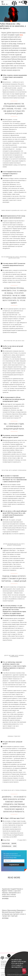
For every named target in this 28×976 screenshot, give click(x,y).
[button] (9, 955)
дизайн (14, 843)
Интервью (5, 898)
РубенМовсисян (7, 846)
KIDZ (21, 35)
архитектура (6, 843)
